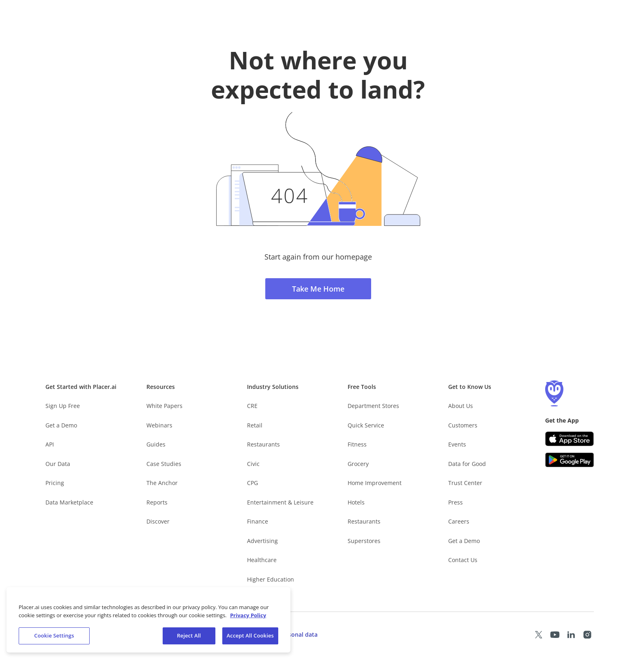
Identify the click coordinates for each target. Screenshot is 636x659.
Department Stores (373, 406)
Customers (462, 425)
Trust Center (465, 483)
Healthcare (262, 560)
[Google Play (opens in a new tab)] (569, 460)
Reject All (189, 637)
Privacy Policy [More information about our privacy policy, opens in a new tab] (248, 616)
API (49, 444)
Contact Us (462, 560)
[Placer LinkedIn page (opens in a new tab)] (571, 634)
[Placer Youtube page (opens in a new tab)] (554, 634)
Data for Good (467, 464)
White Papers (164, 406)
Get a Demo (61, 425)
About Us (460, 406)
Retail (254, 425)
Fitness (357, 444)
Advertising (262, 541)
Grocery (358, 464)
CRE (252, 406)
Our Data (57, 464)
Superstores (364, 541)
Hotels (356, 502)
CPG (252, 483)
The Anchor (162, 483)
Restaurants (263, 444)
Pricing (54, 483)
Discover (158, 521)
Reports (157, 502)
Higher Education (270, 579)
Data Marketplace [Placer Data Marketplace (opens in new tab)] (69, 502)
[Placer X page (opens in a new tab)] (538, 634)
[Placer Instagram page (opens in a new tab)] (587, 634)
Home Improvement (375, 483)
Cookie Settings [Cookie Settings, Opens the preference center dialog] (54, 637)
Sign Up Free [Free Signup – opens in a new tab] (62, 406)
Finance (257, 521)
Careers (458, 521)
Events (457, 444)
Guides (155, 444)
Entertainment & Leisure (280, 502)
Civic (253, 464)
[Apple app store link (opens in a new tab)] (569, 438)
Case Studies (163, 464)
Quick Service (366, 425)
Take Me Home (318, 289)
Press (455, 502)
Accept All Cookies (250, 637)
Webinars (159, 425)
